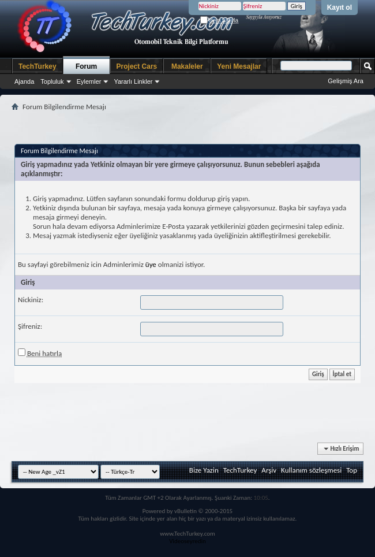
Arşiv (268, 470)
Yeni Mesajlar (239, 66)
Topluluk (51, 81)
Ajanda (24, 81)
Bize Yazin (204, 470)
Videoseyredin (187, 541)
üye (150, 264)
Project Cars (137, 66)
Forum (86, 66)
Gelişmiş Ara (345, 80)
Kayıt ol (339, 7)
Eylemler (89, 81)
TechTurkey (37, 66)
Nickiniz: (30, 299)
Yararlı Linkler (133, 81)
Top (351, 470)
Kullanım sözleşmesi (311, 470)
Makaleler (187, 66)
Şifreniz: (30, 326)
